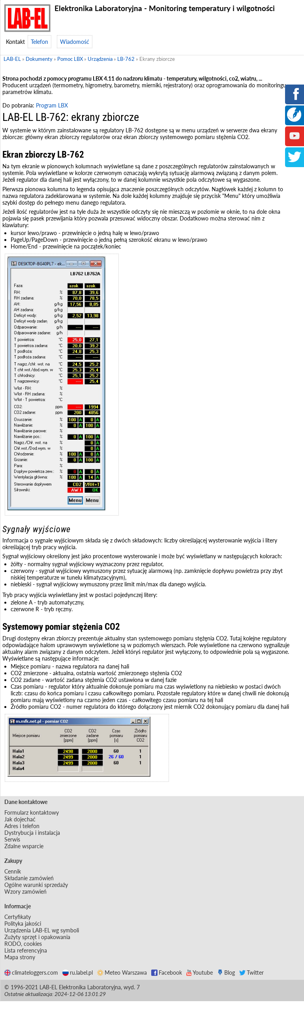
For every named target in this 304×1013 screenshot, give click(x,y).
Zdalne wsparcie (23, 846)
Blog (226, 972)
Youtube (199, 972)
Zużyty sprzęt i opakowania (37, 937)
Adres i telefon (21, 826)
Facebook (166, 972)
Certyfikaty (17, 916)
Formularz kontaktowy (31, 812)
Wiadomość (74, 41)
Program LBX (52, 105)
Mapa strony (19, 957)
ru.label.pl (77, 972)
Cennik (12, 871)
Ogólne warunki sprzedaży (36, 884)
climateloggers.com (31, 972)
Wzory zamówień (25, 891)
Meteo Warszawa (122, 972)
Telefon (39, 41)
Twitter (251, 972)
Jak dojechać (20, 819)
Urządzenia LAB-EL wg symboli (41, 930)
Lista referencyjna (25, 950)
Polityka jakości (22, 923)
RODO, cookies (23, 943)
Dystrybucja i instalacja (32, 832)
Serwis (12, 839)
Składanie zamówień (29, 878)
